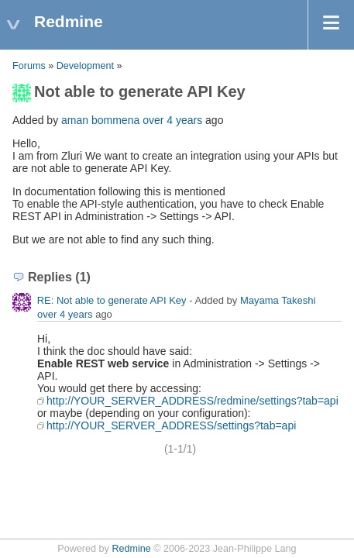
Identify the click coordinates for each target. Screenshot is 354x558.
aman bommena (100, 120)
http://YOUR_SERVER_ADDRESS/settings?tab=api (171, 425)
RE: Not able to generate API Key (112, 300)
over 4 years (172, 120)
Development (85, 65)
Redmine (131, 548)
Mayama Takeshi (277, 300)
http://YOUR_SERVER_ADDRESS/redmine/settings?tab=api (192, 400)
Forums (29, 65)
